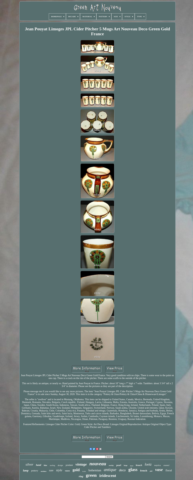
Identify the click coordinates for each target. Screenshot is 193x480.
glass (133, 469)
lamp (26, 470)
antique (110, 469)
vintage (81, 464)
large (125, 465)
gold (76, 470)
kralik (84, 471)
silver (29, 464)
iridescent (107, 475)
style (59, 470)
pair (151, 471)
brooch (139, 465)
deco (122, 470)
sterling (52, 465)
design (60, 465)
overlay (111, 465)
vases (67, 470)
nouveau (98, 463)
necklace (43, 471)
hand (38, 465)
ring (81, 476)
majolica (157, 465)
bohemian (94, 470)
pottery (34, 470)
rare (51, 470)
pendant (69, 465)
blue (45, 465)
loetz (148, 464)
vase (159, 469)
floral (169, 470)
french (143, 470)
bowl (131, 465)
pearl (118, 465)
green (91, 475)
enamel (166, 465)
